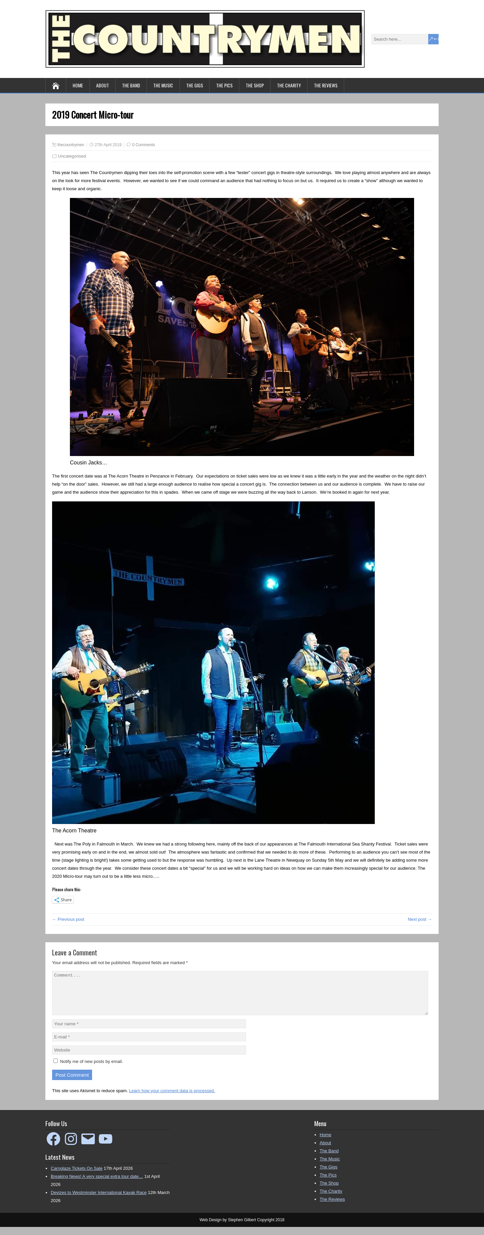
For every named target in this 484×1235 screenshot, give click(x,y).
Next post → (420, 919)
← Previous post (68, 919)
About (102, 85)
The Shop (255, 85)
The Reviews (325, 85)
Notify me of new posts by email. (91, 1069)
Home (78, 85)
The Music (163, 85)
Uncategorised (72, 156)
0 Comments (143, 144)
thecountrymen (70, 144)
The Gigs (194, 85)
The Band (131, 85)
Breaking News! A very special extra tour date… (97, 1184)
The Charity (289, 85)
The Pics (224, 85)
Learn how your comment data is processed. (172, 1098)
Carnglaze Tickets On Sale (77, 1176)
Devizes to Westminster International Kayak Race (99, 1200)
